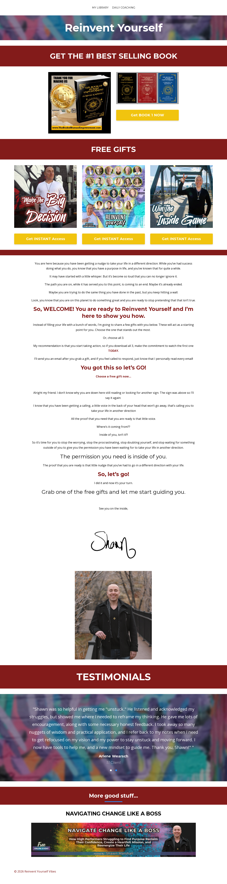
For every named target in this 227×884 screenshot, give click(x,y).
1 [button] (111, 770)
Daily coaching (123, 7)
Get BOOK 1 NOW (147, 115)
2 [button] (116, 770)
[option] (113, 732)
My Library (100, 7)
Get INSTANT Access (45, 239)
